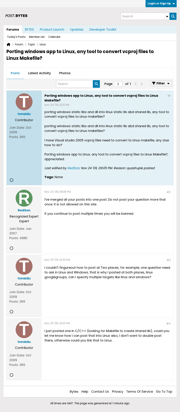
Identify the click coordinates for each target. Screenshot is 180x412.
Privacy (117, 391)
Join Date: (17, 127)
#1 (169, 96)
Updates (76, 29)
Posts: (14, 137)
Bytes (74, 391)
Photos (64, 73)
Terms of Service (139, 391)
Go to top (164, 391)
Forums (13, 29)
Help (84, 391)
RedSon (73, 168)
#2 (169, 192)
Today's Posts (16, 37)
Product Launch (52, 29)
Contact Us (100, 391)
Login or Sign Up (161, 3)
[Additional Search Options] (167, 16)
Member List (37, 37)
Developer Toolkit (102, 29)
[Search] (145, 16)
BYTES (29, 29)
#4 (168, 323)
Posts (15, 73)
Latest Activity (39, 73)
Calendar (54, 37)
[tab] (15, 73)
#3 (169, 260)
